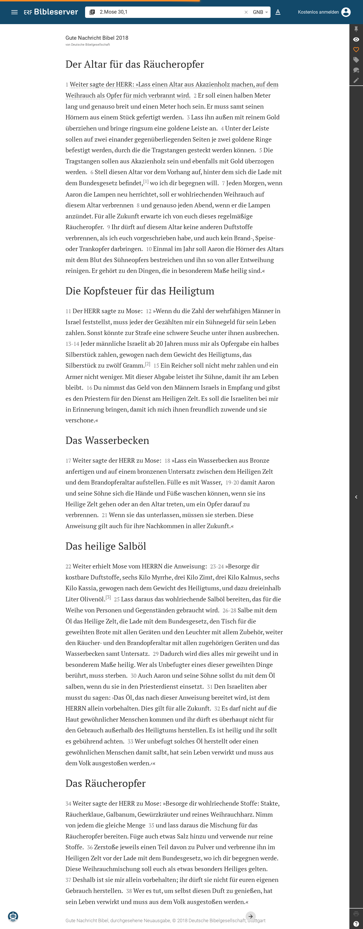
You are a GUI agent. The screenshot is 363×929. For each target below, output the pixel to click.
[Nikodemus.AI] (13, 916)
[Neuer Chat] (356, 70)
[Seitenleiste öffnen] (356, 497)
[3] (108, 597)
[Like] (356, 50)
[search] (171, 12)
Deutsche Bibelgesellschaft (90, 45)
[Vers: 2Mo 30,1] (356, 39)
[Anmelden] (346, 12)
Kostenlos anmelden (318, 12)
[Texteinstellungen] (278, 12)
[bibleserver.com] (51, 13)
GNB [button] (261, 12)
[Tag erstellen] (356, 60)
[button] (14, 12)
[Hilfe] (356, 924)
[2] (147, 364)
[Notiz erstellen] (356, 80)
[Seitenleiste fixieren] (356, 29)
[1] (146, 181)
